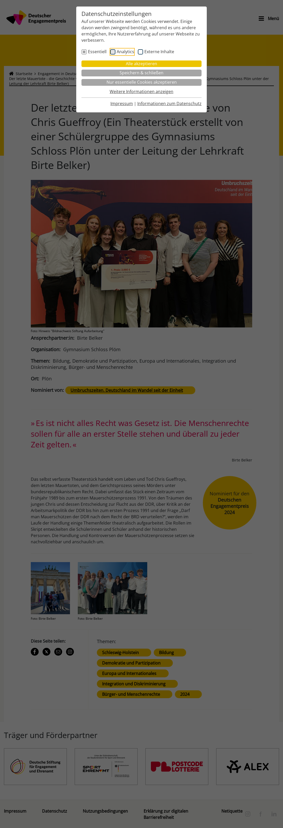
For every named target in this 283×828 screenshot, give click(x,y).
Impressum (121, 103)
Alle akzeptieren (141, 63)
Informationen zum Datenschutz (169, 103)
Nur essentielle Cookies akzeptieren (142, 82)
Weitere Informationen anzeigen (141, 91)
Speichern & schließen (141, 73)
